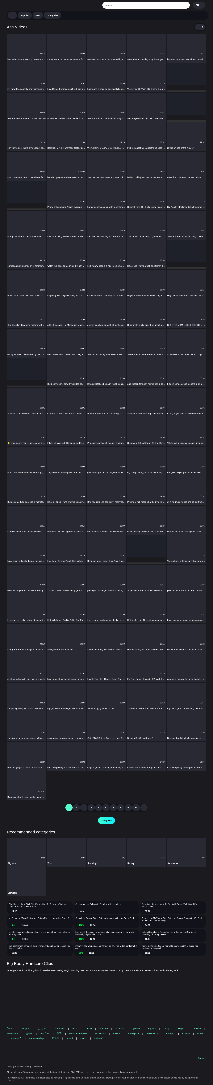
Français (170, 1033)
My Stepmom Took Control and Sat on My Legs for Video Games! (39, 918)
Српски (186, 1033)
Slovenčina (100, 1033)
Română (103, 1028)
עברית (75, 1028)
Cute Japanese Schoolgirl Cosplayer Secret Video (98, 904)
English (181, 1028)
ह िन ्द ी (16, 1038)
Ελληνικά (98, 1038)
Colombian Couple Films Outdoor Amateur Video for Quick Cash (104, 918)
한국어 (29, 1033)
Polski (89, 1028)
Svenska (120, 1028)
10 (136, 807)
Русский (136, 1028)
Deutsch (197, 1028)
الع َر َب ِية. (42, 1028)
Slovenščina (152, 1033)
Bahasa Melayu (36, 1038)
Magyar (25, 1028)
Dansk (83, 1038)
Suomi (69, 1038)
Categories (52, 15)
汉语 (59, 1033)
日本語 (55, 1038)
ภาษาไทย (45, 1033)
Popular (25, 15)
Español (152, 1028)
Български (133, 1033)
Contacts (201, 1058)
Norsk (200, 1033)
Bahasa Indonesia (78, 1033)
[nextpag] (144, 807)
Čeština (10, 1028)
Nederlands (12, 1033)
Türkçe (166, 1028)
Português (60, 1028)
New (38, 15)
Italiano (116, 1033)
